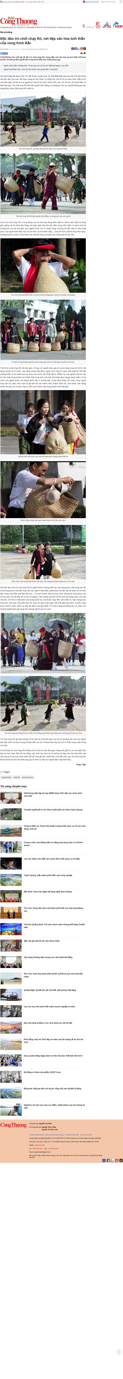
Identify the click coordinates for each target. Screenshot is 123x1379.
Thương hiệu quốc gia (8, 27)
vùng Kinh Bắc (6, 777)
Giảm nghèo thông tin (34, 27)
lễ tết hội (17, 777)
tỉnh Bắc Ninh (57, 76)
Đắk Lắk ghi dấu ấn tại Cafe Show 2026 (41, 941)
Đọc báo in (21, 27)
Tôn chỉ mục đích (86, 1135)
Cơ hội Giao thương (65, 27)
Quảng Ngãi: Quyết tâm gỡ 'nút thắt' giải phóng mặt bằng (50, 990)
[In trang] (84, 53)
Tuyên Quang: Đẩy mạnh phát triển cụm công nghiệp (48, 875)
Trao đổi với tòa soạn (72, 1135)
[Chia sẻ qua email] (81, 53)
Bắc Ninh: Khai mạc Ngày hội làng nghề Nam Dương (48, 892)
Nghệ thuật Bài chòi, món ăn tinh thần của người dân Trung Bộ (30, 69)
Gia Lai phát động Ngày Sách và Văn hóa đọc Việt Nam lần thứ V (53, 1056)
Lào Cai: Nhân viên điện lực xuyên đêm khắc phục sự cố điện (52, 859)
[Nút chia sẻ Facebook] (17, 53)
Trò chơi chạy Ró (8, 76)
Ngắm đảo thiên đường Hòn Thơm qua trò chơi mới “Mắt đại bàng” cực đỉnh (36, 66)
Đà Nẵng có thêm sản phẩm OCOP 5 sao (42, 1072)
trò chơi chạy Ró (27, 777)
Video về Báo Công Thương (54, 1135)
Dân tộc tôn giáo (50, 27)
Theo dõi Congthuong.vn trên (30, 49)
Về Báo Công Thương (36, 1135)
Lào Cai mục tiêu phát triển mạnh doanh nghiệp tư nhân (49, 1007)
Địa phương (6, 32)
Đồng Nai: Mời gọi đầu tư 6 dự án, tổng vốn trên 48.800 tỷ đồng (52, 1089)
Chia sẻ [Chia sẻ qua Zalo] (4, 53)
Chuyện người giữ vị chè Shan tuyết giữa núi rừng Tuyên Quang (53, 810)
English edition (91, 2)
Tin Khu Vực (88, 26)
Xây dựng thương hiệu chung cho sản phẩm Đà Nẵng (48, 957)
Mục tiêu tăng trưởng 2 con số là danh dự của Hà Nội (48, 1023)
